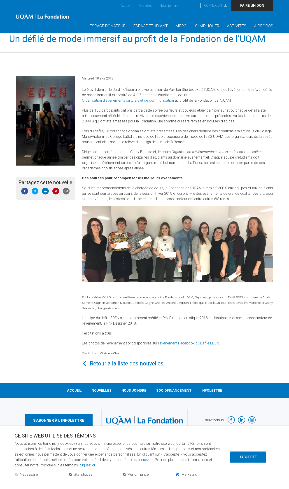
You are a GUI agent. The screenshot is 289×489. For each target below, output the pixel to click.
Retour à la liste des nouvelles (126, 371)
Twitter (35, 198)
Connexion (213, 5)
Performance (138, 475)
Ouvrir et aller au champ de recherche (192, 5)
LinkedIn (45, 198)
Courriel (66, 198)
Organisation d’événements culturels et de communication (128, 108)
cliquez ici (145, 460)
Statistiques (83, 475)
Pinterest (55, 198)
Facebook (24, 198)
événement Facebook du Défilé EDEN (189, 351)
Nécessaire (29, 475)
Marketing (189, 475)
